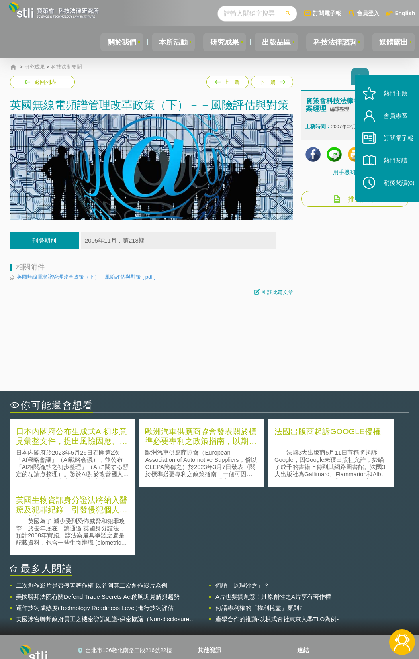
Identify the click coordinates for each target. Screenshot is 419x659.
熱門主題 (392, 100)
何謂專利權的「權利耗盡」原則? (258, 538)
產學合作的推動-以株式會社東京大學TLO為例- (277, 549)
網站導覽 (213, 626)
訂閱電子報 (327, 13)
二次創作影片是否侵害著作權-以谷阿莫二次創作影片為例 (91, 516)
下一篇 (271, 80)
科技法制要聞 (66, 67)
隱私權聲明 (216, 593)
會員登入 (368, 13)
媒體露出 (392, 42)
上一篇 (227, 80)
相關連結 (352, 593)
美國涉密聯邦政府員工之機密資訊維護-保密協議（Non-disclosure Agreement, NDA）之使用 (102, 549)
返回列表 (45, 82)
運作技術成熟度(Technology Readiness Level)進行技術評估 (95, 538)
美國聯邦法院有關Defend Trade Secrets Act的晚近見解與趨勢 (98, 527)
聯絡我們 (213, 615)
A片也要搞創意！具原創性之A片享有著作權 (273, 527)
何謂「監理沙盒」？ (242, 516)
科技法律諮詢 (332, 42)
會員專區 (392, 123)
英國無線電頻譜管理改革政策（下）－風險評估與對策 (86, 276)
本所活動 (166, 42)
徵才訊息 (213, 604)
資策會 (310, 593)
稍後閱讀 (395, 189)
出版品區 (272, 42)
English (405, 13)
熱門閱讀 (392, 167)
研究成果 (219, 42)
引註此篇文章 (277, 292)
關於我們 (113, 42)
